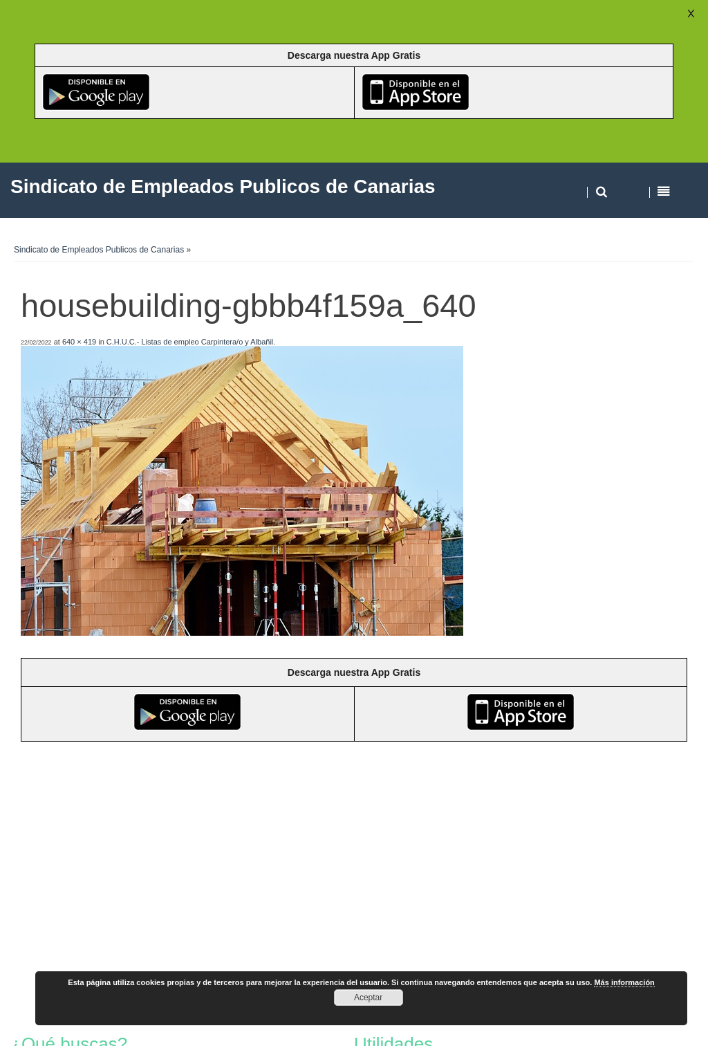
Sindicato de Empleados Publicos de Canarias (99, 250)
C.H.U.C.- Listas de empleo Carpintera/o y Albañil (190, 342)
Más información (624, 982)
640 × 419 (79, 342)
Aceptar (368, 997)
